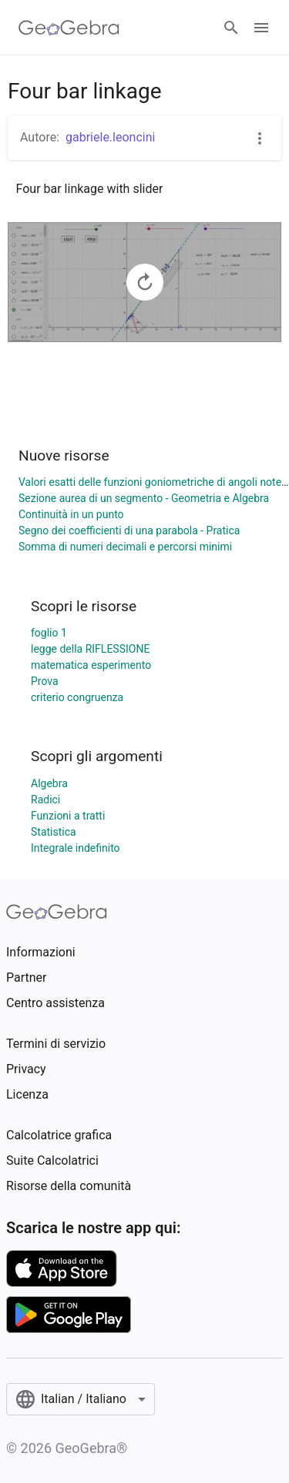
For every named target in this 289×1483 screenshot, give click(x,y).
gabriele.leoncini (110, 137)
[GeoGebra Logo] (68, 27)
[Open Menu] (261, 27)
